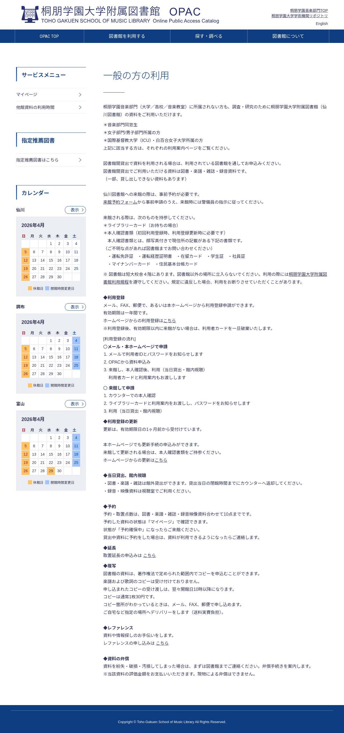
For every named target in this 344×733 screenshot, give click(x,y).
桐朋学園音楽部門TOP (309, 10)
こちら (149, 555)
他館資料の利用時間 (35, 107)
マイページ (27, 94)
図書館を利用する (127, 36)
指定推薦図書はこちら (37, 160)
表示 (74, 210)
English (322, 24)
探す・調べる (209, 36)
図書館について (288, 36)
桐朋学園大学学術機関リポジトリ (299, 16)
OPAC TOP (49, 36)
